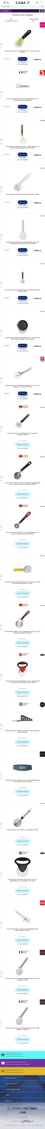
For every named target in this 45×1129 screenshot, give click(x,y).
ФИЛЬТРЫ (5, 11)
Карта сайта (23, 1117)
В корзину (23, 58)
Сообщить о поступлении (22, 444)
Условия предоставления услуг (35, 1125)
